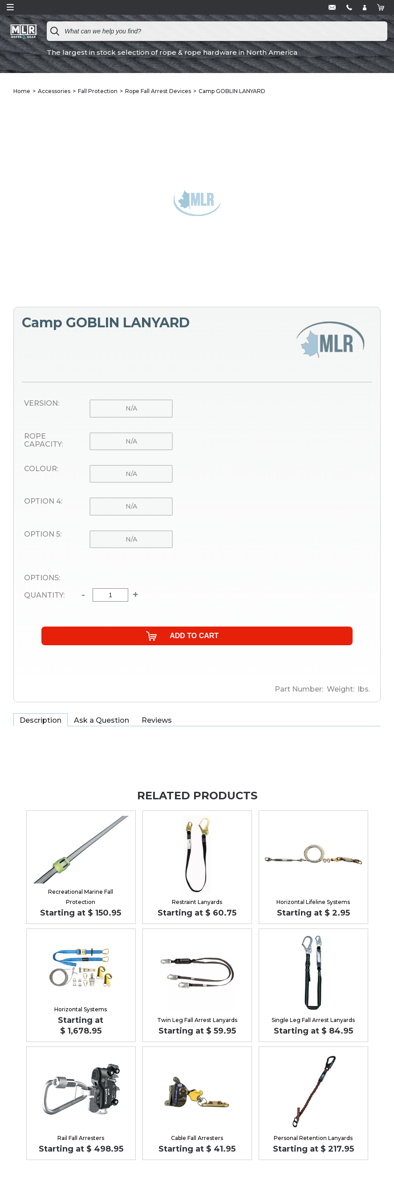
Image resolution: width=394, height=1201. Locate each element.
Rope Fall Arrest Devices (158, 91)
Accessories (54, 91)
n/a (131, 408)
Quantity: (44, 595)
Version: (41, 403)
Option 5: (42, 534)
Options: (42, 578)
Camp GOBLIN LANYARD (232, 91)
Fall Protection (98, 91)
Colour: (41, 469)
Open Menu (10, 7)
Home (21, 91)
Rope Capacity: (43, 440)
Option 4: (43, 501)
